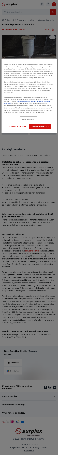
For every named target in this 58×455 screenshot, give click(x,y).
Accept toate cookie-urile (40, 126)
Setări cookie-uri (28, 119)
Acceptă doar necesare (17, 126)
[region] (29, 96)
